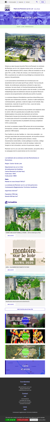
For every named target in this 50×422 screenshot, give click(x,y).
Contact (28, 2)
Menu (42, 2)
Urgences (21, 2)
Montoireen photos (25, 321)
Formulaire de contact (25, 400)
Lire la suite (11, 235)
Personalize (33, 420)
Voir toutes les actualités (25, 309)
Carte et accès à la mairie (25, 402)
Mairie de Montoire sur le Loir (8, 8)
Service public (12, 2)
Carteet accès (25, 367)
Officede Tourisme (31, 352)
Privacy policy (41, 420)
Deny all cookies (23, 420)
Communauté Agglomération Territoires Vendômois (25, 412)
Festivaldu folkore (32, 336)
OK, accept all (10, 420)
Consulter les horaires (25, 403)
